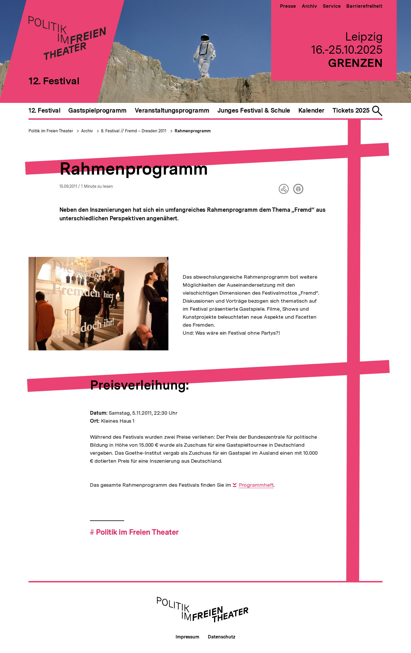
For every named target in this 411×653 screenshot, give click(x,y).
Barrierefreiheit (364, 6)
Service (332, 6)
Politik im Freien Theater (51, 131)
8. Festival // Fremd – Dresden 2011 (133, 131)
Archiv (309, 6)
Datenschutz (221, 637)
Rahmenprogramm (193, 131)
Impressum (187, 637)
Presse (288, 6)
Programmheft (256, 485)
